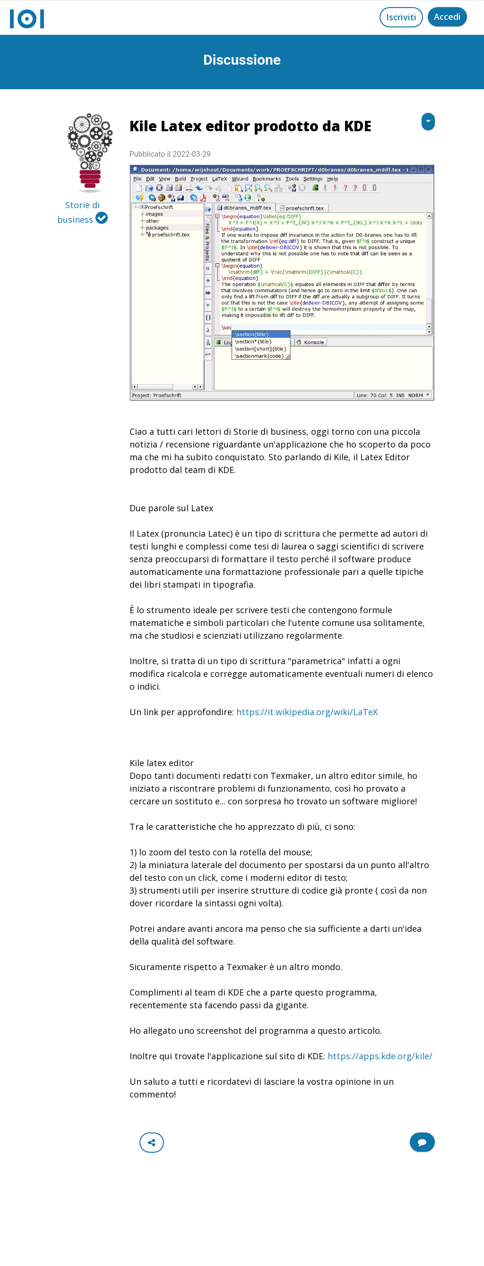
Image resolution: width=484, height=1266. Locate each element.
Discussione (242, 59)
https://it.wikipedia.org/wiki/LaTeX (307, 711)
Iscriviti (401, 17)
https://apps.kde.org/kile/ (380, 1056)
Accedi (447, 16)
